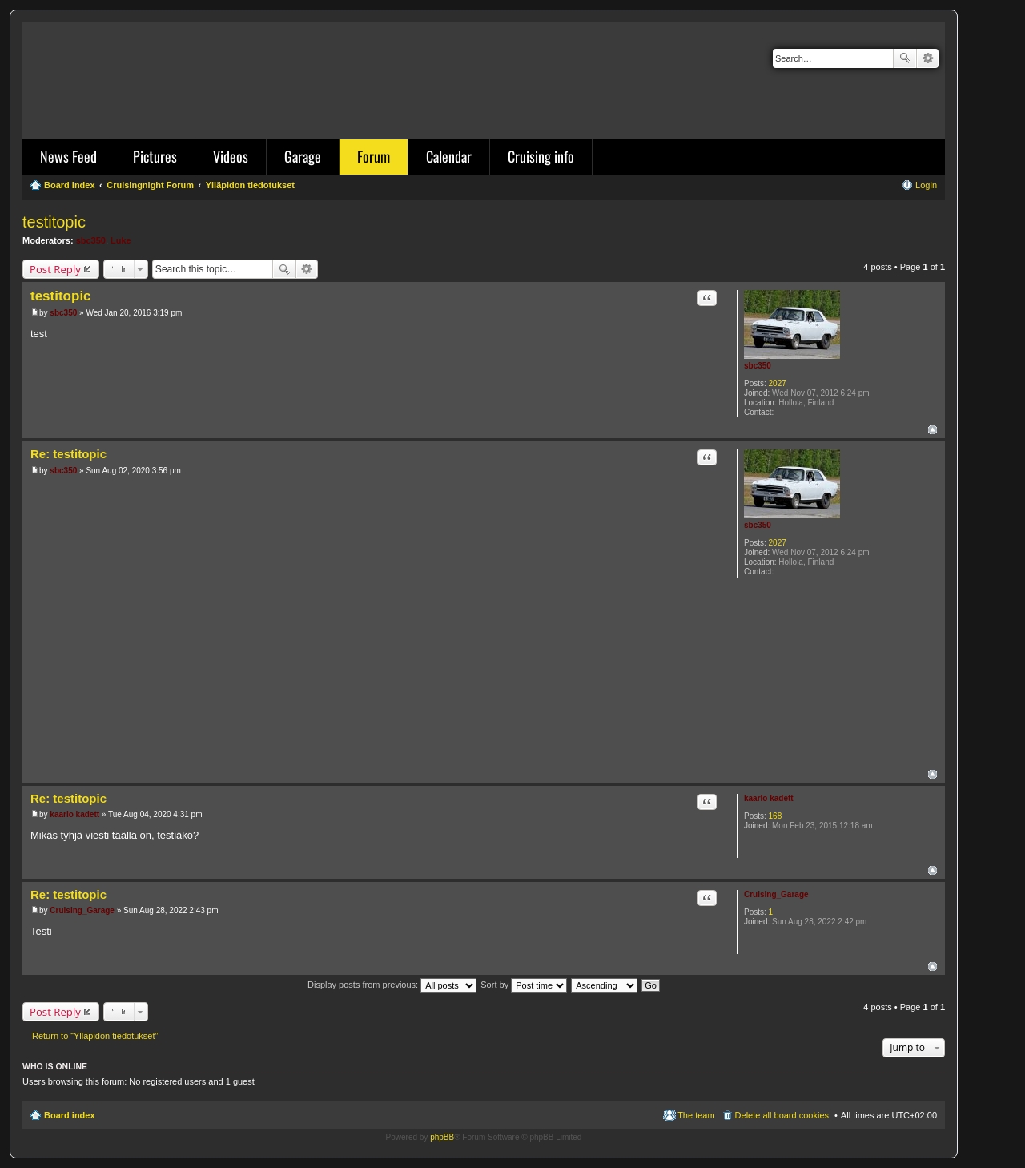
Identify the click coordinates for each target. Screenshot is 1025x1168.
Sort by (523, 984)
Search (905, 58)
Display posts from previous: (392, 984)
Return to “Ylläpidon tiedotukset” (95, 1036)
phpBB (442, 1137)
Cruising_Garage (776, 894)
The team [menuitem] (695, 1115)
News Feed (68, 156)
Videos (230, 156)
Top (932, 429)
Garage (302, 156)
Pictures (155, 156)
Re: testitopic (68, 454)
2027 (777, 383)
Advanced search (928, 58)
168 (775, 816)
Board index (69, 1115)
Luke (121, 240)
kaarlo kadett (769, 798)
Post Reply (55, 269)
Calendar (449, 156)
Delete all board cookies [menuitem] (782, 1115)
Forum (373, 156)
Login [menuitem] (926, 185)
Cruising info (541, 156)
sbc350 (91, 240)
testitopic (54, 222)
